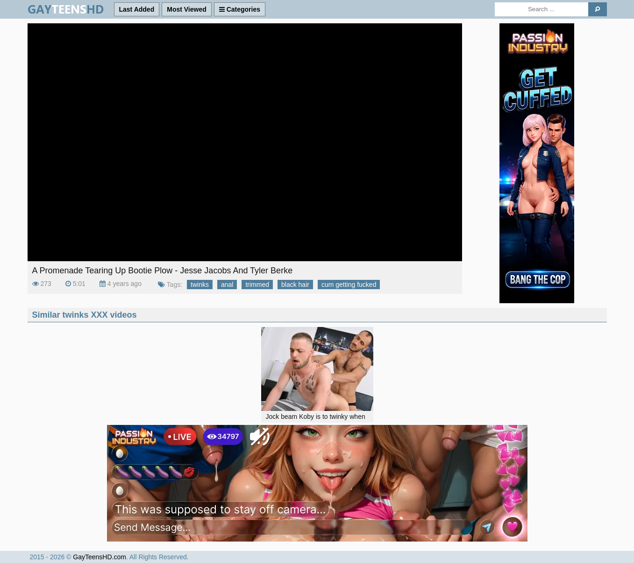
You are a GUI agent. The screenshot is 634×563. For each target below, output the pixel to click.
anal (227, 284)
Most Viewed (187, 9)
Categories (239, 9)
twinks (200, 284)
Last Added (137, 9)
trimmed (257, 284)
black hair (295, 284)
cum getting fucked (349, 284)
